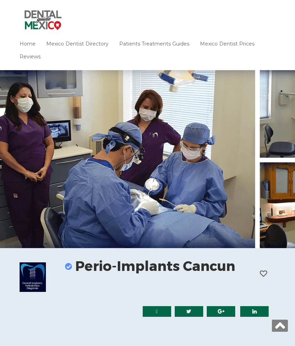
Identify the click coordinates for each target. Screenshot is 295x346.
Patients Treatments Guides (154, 44)
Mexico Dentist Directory (77, 44)
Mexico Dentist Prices (227, 44)
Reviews (30, 56)
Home (28, 44)
